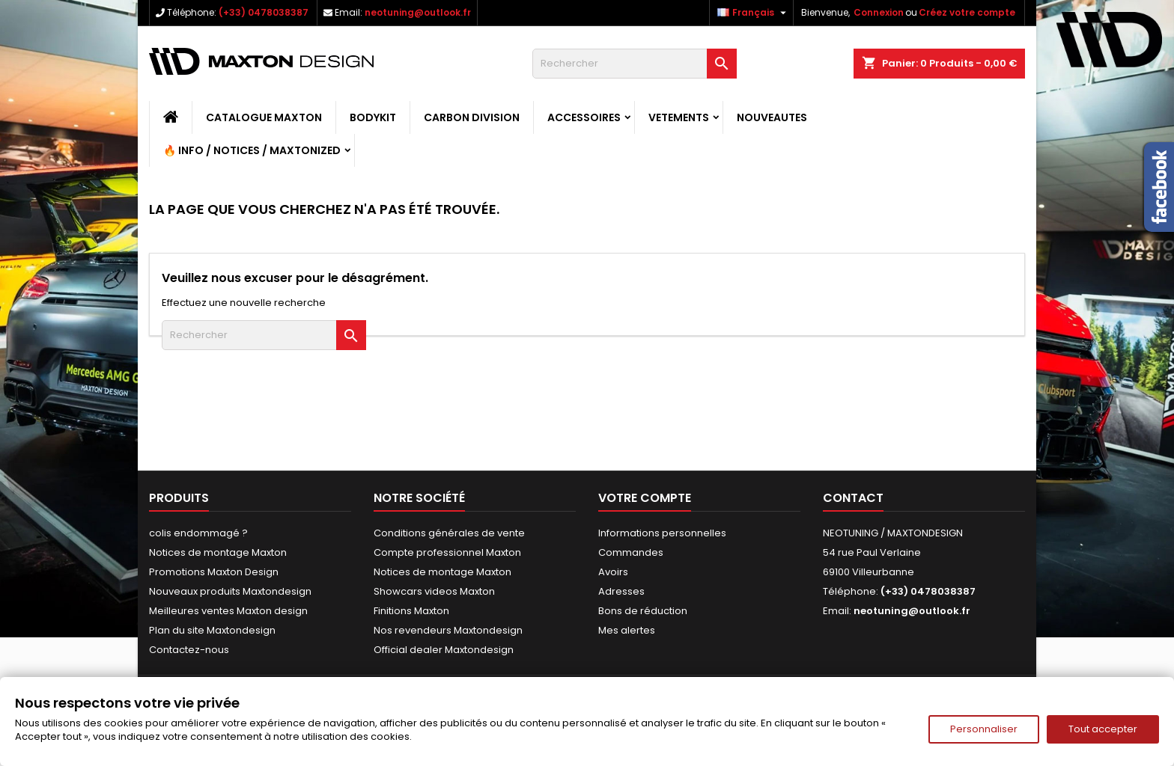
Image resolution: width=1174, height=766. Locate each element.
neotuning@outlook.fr (418, 12)
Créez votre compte (967, 12)
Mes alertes (626, 630)
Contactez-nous (189, 650)
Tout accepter (1102, 729)
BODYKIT (373, 117)
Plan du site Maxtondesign (212, 630)
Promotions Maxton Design (214, 572)
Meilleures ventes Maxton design (228, 611)
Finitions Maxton (411, 611)
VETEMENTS (678, 117)
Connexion (879, 12)
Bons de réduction (642, 611)
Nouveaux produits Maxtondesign (230, 591)
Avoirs (613, 572)
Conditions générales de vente (449, 533)
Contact (853, 497)
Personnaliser (984, 729)
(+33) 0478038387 (263, 12)
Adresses (621, 591)
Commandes (630, 552)
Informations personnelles (662, 533)
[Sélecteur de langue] (753, 12)
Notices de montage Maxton (218, 552)
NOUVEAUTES (772, 117)
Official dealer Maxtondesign (444, 650)
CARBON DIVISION (472, 117)
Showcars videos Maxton (434, 591)
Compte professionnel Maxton (447, 552)
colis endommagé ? (198, 533)
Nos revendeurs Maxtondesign (448, 630)
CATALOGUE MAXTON (264, 117)
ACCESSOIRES (584, 117)
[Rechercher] (634, 64)
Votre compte (644, 497)
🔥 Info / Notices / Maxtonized (252, 150)
